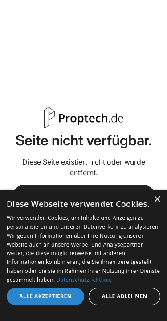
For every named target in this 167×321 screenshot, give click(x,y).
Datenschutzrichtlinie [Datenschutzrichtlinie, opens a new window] (84, 280)
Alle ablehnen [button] (124, 296)
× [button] (157, 199)
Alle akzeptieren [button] (45, 296)
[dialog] (83, 255)
